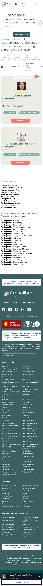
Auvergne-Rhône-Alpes (9, 485)
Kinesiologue (26, 407)
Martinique (5, 498)
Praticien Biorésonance (29, 423)
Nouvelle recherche (22, 34)
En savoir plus (12, 578)
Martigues (13, 247)
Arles (41, 67)
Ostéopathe (5, 420)
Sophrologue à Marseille (30, 517)
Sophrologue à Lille (8, 524)
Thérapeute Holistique (9, 472)
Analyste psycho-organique (10, 369)
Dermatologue (6, 389)
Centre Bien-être (27, 374)
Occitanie (5, 504)
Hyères (12, 238)
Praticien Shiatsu (27, 441)
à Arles (9, 186)
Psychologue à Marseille (9, 529)
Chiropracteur (6, 377)
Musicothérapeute (28, 412)
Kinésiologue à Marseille (9, 535)
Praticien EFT (26, 426)
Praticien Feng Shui (8, 428)
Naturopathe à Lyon (8, 520)
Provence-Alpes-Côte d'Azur (30, 67)
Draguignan (14, 262)
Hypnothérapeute (7, 405)
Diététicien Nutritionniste (30, 389)
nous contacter (11, 565)
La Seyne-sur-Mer (16, 236)
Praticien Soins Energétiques (11, 444)
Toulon (12, 225)
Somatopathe (6, 464)
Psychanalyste (26, 451)
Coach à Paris (6, 532)
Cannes (12, 234)
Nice (11, 223)
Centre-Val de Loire (28, 488)
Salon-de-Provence (17, 253)
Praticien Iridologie (8, 431)
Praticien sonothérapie (9, 451)
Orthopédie (26, 418)
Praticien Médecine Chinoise (11, 436)
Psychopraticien (14, 67)
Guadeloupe (5, 493)
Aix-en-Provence (16, 227)
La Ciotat (13, 264)
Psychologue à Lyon (28, 532)
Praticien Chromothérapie (10, 426)
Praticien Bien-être (8, 423)
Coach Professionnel (8, 379)
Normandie (5, 501)
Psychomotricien (27, 453)
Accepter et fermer (21, 582)
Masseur (4, 412)
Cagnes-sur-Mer (16, 249)
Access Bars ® (6, 366)
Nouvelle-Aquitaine (28, 501)
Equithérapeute (7, 394)
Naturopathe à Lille (28, 529)
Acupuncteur (26, 366)
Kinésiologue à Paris (8, 527)
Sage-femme (26, 461)
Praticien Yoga (6, 446)
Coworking (25, 386)
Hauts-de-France (7, 496)
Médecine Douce (7, 415)
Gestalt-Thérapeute (28, 399)
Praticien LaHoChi (28, 431)
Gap (11, 260)
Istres (12, 255)
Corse (3, 491)
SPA (3, 461)
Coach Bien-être (27, 377)
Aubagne (13, 251)
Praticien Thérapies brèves (30, 444)
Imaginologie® (27, 405)
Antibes (12, 231)
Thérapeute (26, 467)
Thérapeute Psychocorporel (31, 472)
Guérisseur (25, 402)
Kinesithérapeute (7, 410)
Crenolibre (6, 302)
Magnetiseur (26, 410)
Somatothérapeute (28, 464)
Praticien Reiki (6, 441)
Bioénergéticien (7, 374)
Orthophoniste (6, 418)
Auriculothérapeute (28, 371)
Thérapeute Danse (7, 469)
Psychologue (6, 453)
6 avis (27, 92)
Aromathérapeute (28, 369)
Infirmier (4, 407)
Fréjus (12, 240)
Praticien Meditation (28, 433)
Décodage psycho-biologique (11, 391)
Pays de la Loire (27, 504)
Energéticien (26, 391)
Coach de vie (26, 379)
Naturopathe (26, 415)
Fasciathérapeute (27, 397)
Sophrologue (6, 467)
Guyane (24, 493)
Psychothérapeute (28, 456)
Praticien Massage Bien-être (11, 433)
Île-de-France (26, 506)
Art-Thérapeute (7, 371)
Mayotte (25, 498)
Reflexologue (6, 459)
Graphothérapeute (8, 402)
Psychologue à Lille (28, 524)
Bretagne (5, 488)
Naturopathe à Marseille (30, 527)
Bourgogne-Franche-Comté (31, 485)
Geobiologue (6, 399)
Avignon (13, 229)
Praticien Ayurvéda (28, 420)
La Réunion (25, 496)
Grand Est (25, 491)
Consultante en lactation (9, 386)
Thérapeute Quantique (9, 474)
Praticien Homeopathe (29, 428)
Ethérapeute (26, 394)
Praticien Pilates (7, 439)
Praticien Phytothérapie (29, 436)
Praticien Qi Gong (28, 439)
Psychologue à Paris (8, 517)
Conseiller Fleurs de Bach (30, 382)
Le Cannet (13, 258)
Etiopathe (5, 397)
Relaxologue (26, 459)
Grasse (12, 245)
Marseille (13, 221)
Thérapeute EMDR (28, 469)
